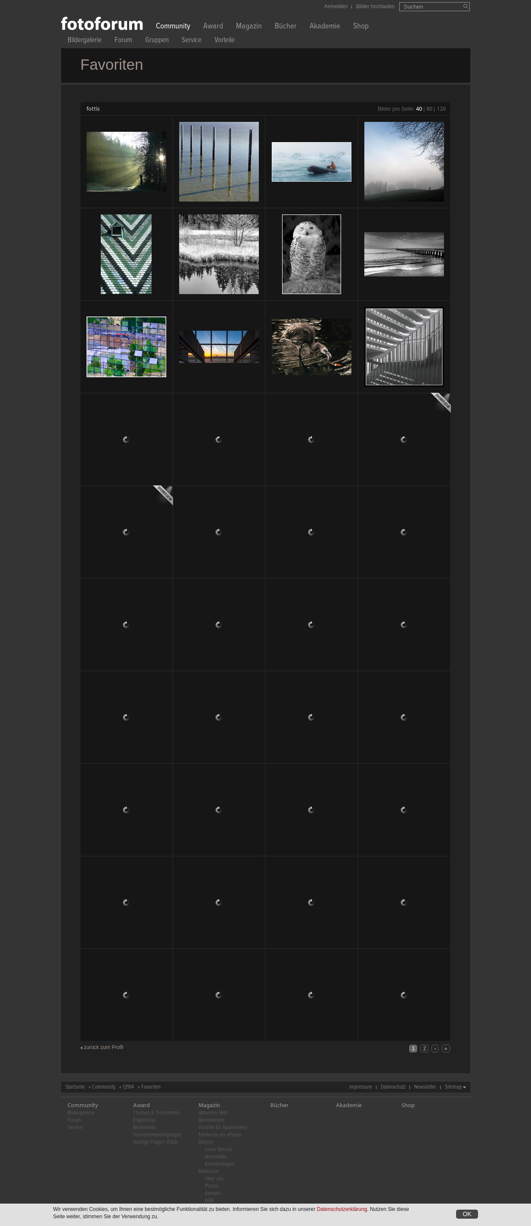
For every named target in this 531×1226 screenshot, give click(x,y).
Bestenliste (144, 1127)
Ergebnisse (144, 1120)
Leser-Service (219, 1149)
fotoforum (208, 1171)
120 (441, 108)
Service (192, 41)
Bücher (286, 26)
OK (467, 1213)
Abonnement (211, 1120)
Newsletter (425, 1087)
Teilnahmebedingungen (157, 1135)
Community (173, 26)
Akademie (325, 26)
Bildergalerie (85, 41)
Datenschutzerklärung (342, 1209)
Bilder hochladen (375, 6)
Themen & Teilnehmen (156, 1113)
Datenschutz (393, 1087)
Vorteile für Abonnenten (223, 1127)
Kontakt (212, 1193)
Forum (123, 41)
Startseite (75, 1087)
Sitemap (453, 1087)
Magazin (249, 26)
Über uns (214, 1179)
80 (429, 108)
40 (419, 108)
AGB (209, 1200)
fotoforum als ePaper (220, 1135)
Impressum (360, 1087)
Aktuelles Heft (213, 1113)
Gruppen (157, 41)
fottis (93, 108)
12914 (128, 1087)
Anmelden (336, 6)
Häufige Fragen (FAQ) (155, 1142)
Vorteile (224, 41)
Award (213, 26)
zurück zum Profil (104, 1047)
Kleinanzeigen (219, 1164)
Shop (361, 26)
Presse (212, 1186)
